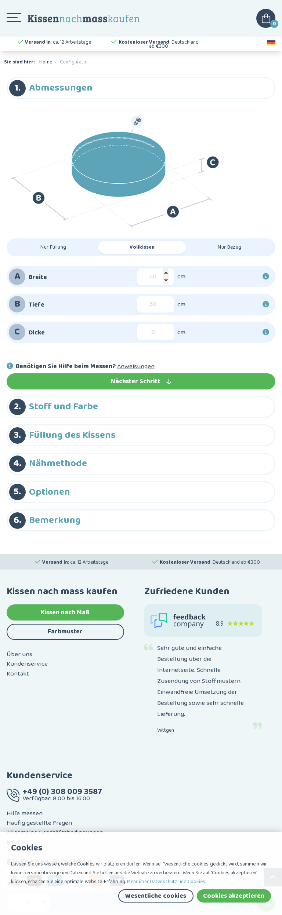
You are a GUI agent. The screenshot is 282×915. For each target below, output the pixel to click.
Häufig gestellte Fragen (39, 823)
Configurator (74, 62)
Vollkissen (142, 247)
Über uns (19, 654)
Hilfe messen (25, 813)
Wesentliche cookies (155, 896)
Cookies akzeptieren (233, 896)
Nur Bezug (229, 247)
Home (45, 62)
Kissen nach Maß (65, 612)
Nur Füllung (53, 247)
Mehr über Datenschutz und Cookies (166, 882)
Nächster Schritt (141, 381)
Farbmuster (65, 631)
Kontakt (18, 674)
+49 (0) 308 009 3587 (62, 791)
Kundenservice (27, 664)
